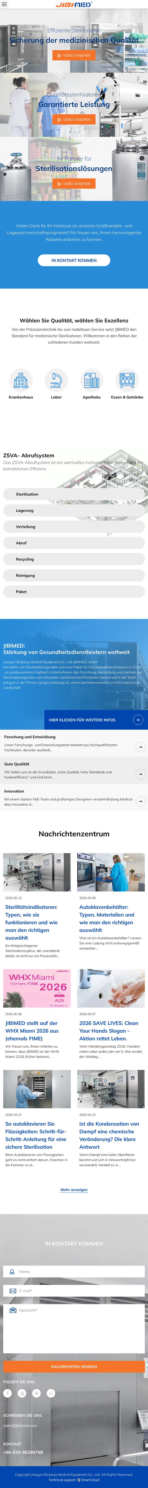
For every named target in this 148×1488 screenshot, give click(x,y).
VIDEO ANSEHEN (74, 55)
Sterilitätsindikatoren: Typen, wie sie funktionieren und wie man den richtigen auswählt (31, 922)
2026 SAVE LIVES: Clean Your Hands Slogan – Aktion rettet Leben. (108, 1031)
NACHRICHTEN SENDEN (74, 1366)
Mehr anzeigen (74, 1189)
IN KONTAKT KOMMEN (74, 260)
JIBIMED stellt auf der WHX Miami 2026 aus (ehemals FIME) (32, 1031)
